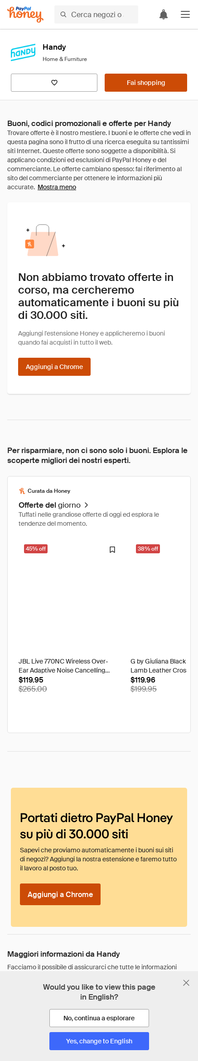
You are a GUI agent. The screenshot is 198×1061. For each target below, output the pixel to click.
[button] (185, 14)
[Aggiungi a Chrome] (54, 367)
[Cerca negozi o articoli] (96, 14)
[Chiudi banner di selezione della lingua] (186, 983)
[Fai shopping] (146, 83)
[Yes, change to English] (99, 1041)
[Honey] (25, 15)
